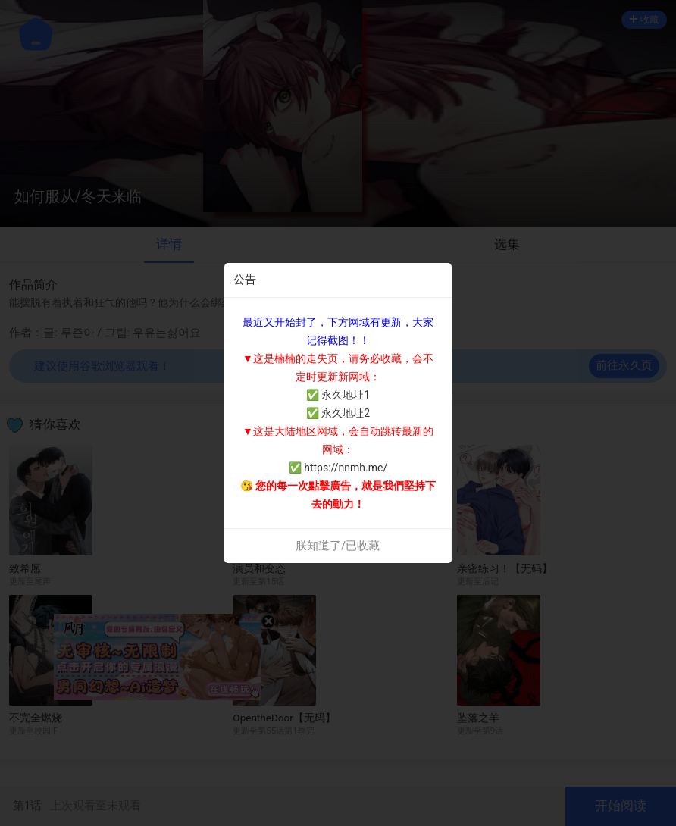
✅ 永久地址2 (338, 413)
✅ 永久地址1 (338, 395)
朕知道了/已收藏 (338, 545)
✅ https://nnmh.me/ (338, 467)
